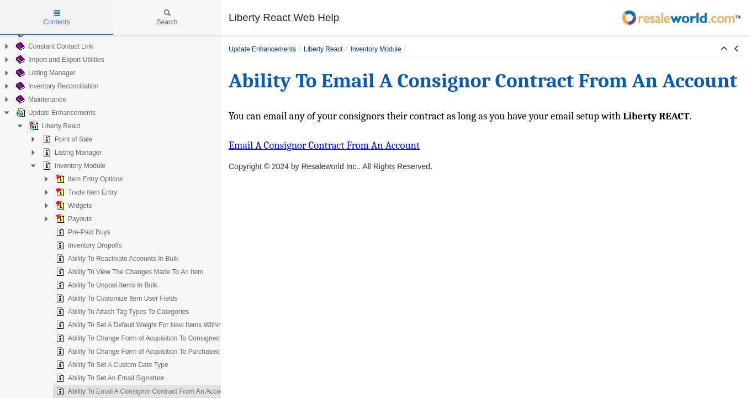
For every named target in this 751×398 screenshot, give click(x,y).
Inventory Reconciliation (45, 86)
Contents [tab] (56, 17)
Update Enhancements (43, 112)
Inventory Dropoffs (77, 245)
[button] (724, 49)
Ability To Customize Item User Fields (105, 298)
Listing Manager (33, 73)
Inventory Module (61, 165)
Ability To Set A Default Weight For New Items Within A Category (144, 325)
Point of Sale (55, 139)
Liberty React (43, 126)
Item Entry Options (77, 179)
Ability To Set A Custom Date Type (100, 364)
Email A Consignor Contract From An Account (324, 145)
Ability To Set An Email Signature (98, 378)
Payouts (62, 219)
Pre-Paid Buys (71, 232)
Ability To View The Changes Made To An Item (117, 272)
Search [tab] (166, 17)
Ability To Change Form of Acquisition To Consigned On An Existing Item (156, 338)
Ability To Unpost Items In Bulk (94, 285)
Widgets (62, 205)
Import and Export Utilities (48, 59)
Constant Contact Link (42, 46)
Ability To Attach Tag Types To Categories (110, 311)
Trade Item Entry (74, 192)
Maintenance (29, 99)
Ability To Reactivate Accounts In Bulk (105, 258)
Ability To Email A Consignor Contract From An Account (131, 391)
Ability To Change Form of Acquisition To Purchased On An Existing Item (156, 351)
